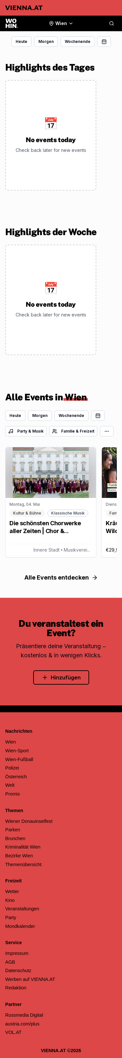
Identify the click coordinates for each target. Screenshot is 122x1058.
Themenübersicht (23, 864)
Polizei (12, 767)
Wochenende (77, 41)
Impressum (16, 953)
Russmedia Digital (24, 1015)
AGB (10, 962)
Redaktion (15, 987)
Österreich (16, 776)
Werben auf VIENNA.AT (30, 979)
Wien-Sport (17, 750)
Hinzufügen (61, 677)
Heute (21, 41)
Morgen (46, 41)
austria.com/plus (22, 1023)
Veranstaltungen (22, 908)
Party (10, 917)
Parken (12, 829)
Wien (10, 741)
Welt (10, 785)
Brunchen (15, 838)
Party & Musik (26, 431)
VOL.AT (13, 1032)
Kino (10, 900)
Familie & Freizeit (73, 431)
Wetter (12, 891)
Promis (12, 794)
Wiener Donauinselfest (28, 821)
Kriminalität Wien (22, 847)
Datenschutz (18, 970)
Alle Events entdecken (61, 577)
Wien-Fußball (19, 759)
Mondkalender (20, 926)
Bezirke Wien (19, 855)
